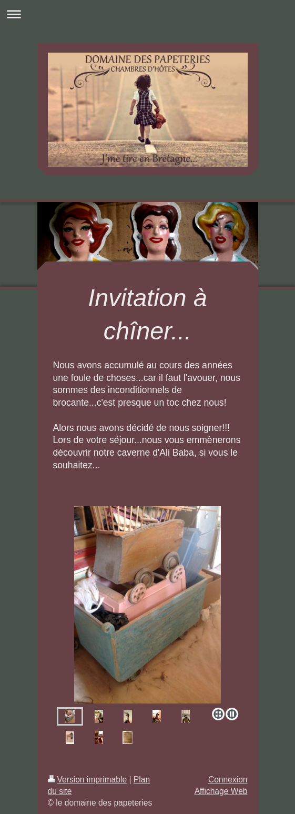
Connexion (228, 779)
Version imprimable (87, 779)
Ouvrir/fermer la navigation (147, 14)
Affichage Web (221, 791)
